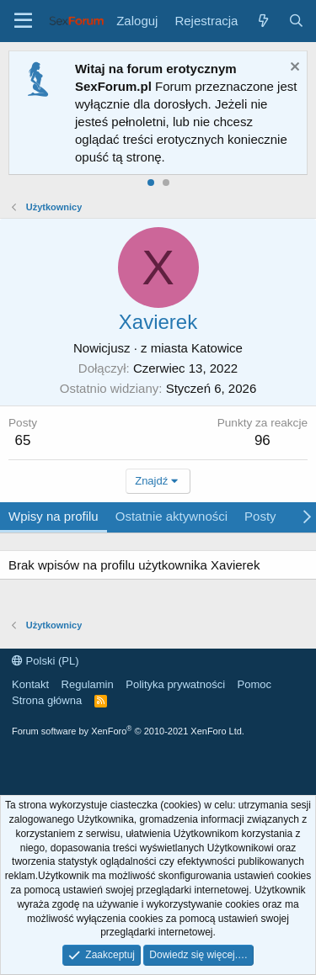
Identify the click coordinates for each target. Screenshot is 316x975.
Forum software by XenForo (128, 731)
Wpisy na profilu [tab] (53, 516)
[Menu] (23, 21)
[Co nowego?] (262, 20)
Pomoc (254, 684)
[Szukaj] (296, 20)
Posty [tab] (260, 516)
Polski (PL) (45, 660)
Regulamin (88, 684)
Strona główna (47, 700)
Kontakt (30, 684)
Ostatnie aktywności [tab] (171, 516)
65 (23, 440)
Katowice (217, 348)
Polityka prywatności (175, 684)
